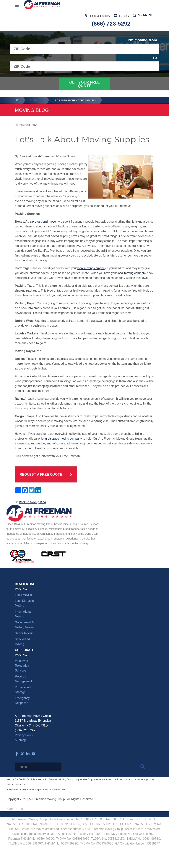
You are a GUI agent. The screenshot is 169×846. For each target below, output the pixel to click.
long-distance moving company (61, 438)
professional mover (44, 221)
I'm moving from (142, 40)
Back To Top (14, 808)
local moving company (91, 268)
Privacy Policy (24, 735)
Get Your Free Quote (84, 84)
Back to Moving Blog (30, 502)
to (155, 58)
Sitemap (20, 740)
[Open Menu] (17, 5)
